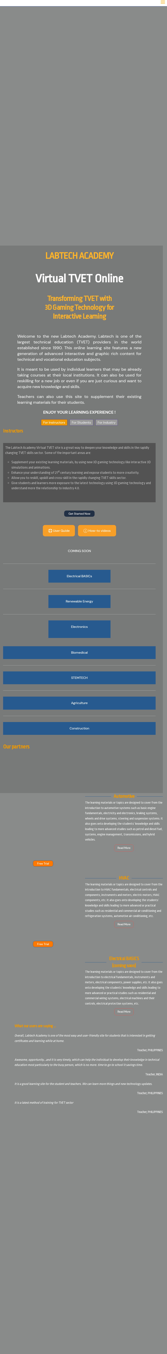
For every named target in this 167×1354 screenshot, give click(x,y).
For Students (79, 422)
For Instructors (52, 422)
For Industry (105, 422)
